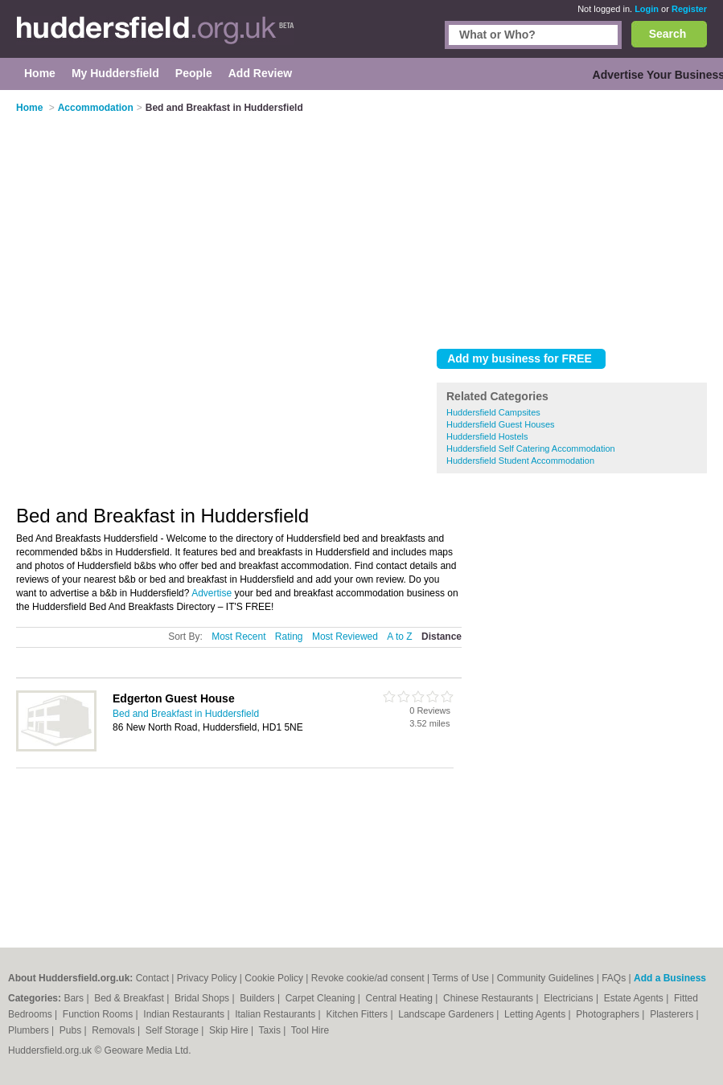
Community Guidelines (545, 978)
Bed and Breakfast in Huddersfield (186, 713)
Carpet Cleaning (322, 998)
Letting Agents (536, 1014)
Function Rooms (99, 1014)
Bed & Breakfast (130, 998)
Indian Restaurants (185, 1014)
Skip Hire (230, 1030)
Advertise (211, 593)
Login (647, 9)
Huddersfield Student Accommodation (520, 460)
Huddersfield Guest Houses (500, 424)
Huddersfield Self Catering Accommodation (530, 448)
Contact (152, 978)
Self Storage (173, 1030)
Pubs (72, 1030)
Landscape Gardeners (447, 1014)
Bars (75, 998)
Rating (289, 636)
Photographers (609, 1014)
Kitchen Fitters (358, 1014)
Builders (258, 998)
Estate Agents (635, 998)
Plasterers (673, 1014)
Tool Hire (310, 1030)
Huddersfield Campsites (493, 412)
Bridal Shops (203, 998)
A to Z (399, 636)
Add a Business (670, 978)
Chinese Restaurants (489, 998)
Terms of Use (460, 978)
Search (668, 33)
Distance (441, 636)
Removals (115, 1030)
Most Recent (238, 636)
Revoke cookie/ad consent (368, 978)
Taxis (271, 1030)
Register (689, 9)
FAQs (614, 978)
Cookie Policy (273, 978)
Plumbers (29, 1030)
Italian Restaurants (276, 1014)
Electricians (570, 998)
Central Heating (401, 998)
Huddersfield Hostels (487, 436)
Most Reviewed (345, 636)
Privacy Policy (207, 978)
